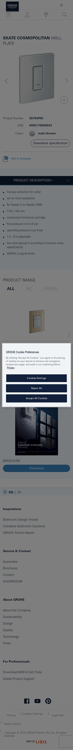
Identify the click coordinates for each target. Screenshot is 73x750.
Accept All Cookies (36, 398)
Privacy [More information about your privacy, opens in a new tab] (10, 367)
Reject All (36, 388)
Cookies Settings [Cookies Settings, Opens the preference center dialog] (36, 378)
